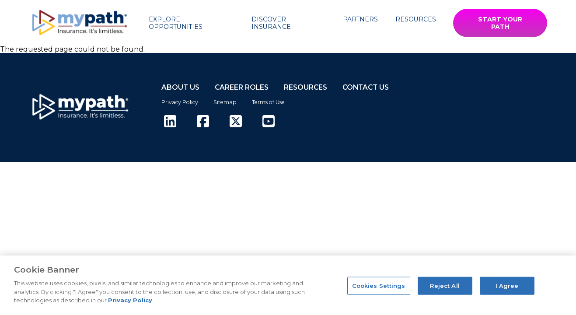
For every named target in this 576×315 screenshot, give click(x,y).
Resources (415, 19)
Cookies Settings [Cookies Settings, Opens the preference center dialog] (378, 285)
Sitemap (225, 102)
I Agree (507, 285)
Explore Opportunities (175, 22)
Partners (360, 19)
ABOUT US (180, 87)
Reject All (444, 285)
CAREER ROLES (242, 87)
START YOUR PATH (500, 22)
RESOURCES (305, 87)
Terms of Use (268, 102)
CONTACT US (365, 87)
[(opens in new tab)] (170, 121)
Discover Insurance (271, 22)
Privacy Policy (179, 102)
